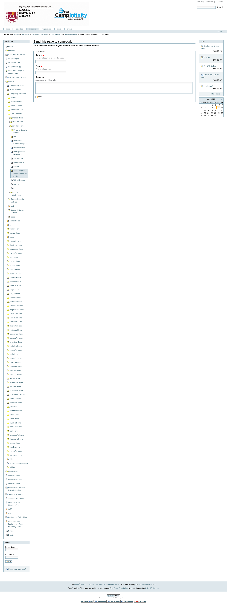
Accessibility (210, 2)
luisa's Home (14, 415)
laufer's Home (14, 233)
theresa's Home (15, 451)
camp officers (14, 221)
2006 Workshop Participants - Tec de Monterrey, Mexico (16, 524)
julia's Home (14, 407)
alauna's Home (15, 298)
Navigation (9, 41)
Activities (19, 29)
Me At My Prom (19, 148)
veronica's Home (15, 455)
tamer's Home (14, 443)
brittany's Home (15, 358)
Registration (46, 29)
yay (10, 225)
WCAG (100, 601)
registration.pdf (14, 483)
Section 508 (87, 601)
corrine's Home (15, 386)
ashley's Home (15, 362)
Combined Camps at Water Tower (16, 72)
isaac (13, 217)
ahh (10, 459)
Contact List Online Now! (17, 517)
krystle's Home (15, 423)
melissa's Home (15, 427)
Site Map (201, 2)
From (37, 66)
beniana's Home (15, 330)
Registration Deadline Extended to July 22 (16, 488)
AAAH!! (14, 98)
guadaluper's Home (16, 394)
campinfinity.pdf (14, 62)
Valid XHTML (113, 601)
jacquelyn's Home (16, 382)
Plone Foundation (145, 584)
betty (13, 206)
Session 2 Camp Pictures (17, 211)
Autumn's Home (15, 314)
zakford (12, 467)
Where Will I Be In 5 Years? (211, 77)
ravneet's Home (15, 253)
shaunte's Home (15, 411)
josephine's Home (16, 334)
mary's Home (14, 293)
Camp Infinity (46, 14)
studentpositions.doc (16, 498)
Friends (16, 166)
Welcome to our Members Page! (14, 503)
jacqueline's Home (16, 310)
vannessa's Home (16, 249)
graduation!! (211, 87)
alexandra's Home (16, 322)
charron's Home (15, 326)
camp (11, 237)
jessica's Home (15, 370)
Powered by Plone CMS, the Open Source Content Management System (113, 595)
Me (14, 137)
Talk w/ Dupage (19, 180)
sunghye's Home (15, 447)
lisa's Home (13, 431)
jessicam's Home (16, 338)
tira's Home (13, 257)
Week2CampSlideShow (18, 463)
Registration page (15, 479)
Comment (39, 77)
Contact (220, 2)
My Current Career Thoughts (19, 142)
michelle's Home (15, 403)
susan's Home (14, 273)
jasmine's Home (15, 302)
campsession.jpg (14, 67)
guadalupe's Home (16, 366)
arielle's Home (17, 118)
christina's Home (15, 245)
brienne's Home (15, 350)
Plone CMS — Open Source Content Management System (97, 584)
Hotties (16, 184)
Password (9, 554)
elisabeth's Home (16, 306)
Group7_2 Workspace (16, 193)
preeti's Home (14, 265)
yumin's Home (14, 229)
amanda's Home (15, 342)
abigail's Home (15, 277)
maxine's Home (15, 241)
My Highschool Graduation (19, 153)
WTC (10, 509)
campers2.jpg (13, 58)
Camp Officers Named (16, 54)
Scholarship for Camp (16, 494)
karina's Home (14, 398)
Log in (220, 31)
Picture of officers (16, 90)
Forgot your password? (15, 569)
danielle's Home (71, 34)
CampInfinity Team (16, 85)
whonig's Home (15, 285)
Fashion (211, 58)
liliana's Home (17, 122)
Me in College (18, 162)
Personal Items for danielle (20, 131)
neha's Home (14, 269)
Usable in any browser (140, 601)
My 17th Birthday (211, 67)
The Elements (16, 102)
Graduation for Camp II (17, 77)
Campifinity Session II (40, 34)
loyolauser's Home (16, 435)
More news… (216, 94)
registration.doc (14, 475)
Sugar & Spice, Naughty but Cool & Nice (20, 173)
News (59, 29)
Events (69, 29)
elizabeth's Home (16, 374)
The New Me (18, 158)
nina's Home (14, 419)
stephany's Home (16, 439)
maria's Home (14, 261)
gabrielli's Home (15, 318)
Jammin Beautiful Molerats (17, 200)
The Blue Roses (17, 110)
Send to (38, 55)
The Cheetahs (16, 106)
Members (32, 29)
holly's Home (14, 290)
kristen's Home (15, 281)
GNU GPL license (152, 588)
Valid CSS (126, 601)
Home (8, 29)
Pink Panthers (56, 34)
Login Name (10, 547)
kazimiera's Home (16, 390)
